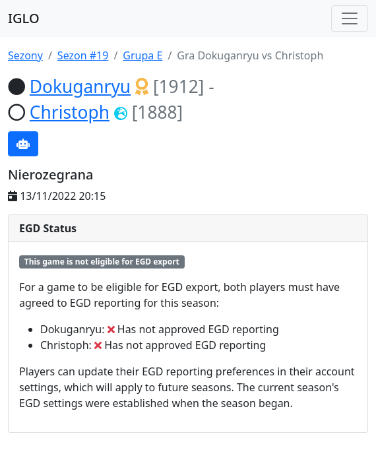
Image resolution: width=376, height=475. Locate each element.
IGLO (24, 18)
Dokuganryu (80, 86)
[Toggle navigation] (349, 18)
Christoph (70, 112)
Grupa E (142, 55)
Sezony (25, 55)
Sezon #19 (83, 55)
